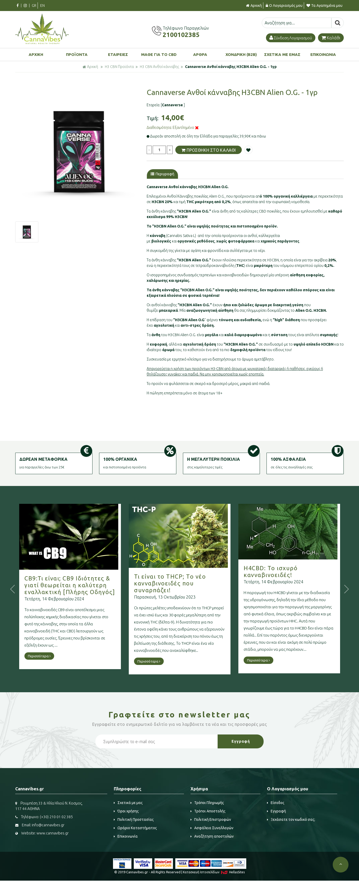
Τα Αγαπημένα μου (324, 5)
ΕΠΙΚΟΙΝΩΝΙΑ (323, 54)
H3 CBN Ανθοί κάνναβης (159, 67)
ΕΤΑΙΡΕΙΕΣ (118, 54)
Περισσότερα (54, 656)
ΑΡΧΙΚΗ (36, 54)
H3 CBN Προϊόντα (119, 67)
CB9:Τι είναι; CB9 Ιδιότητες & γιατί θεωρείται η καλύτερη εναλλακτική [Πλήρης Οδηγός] (84, 585)
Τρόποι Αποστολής (208, 811)
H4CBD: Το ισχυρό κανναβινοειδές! (285, 571)
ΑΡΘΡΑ (200, 54)
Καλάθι (330, 37)
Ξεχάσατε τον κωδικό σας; (291, 819)
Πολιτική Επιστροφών (211, 819)
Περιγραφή (162, 174)
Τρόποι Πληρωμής (207, 803)
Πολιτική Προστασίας (134, 819)
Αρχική (254, 5)
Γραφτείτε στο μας (179, 714)
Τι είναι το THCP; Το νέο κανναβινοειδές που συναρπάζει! (184, 583)
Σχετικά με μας (128, 803)
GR (34, 5)
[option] (79, 152)
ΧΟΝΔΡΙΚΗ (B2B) (241, 54)
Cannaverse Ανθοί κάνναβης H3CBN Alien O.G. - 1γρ (231, 67)
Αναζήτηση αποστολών (212, 836)
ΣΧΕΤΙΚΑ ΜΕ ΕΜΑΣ (282, 54)
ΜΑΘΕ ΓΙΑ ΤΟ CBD (159, 54)
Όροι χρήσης (126, 811)
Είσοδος (275, 803)
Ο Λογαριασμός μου (284, 5)
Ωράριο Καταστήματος (135, 828)
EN (42, 5)
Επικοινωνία (126, 836)
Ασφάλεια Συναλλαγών (212, 828)
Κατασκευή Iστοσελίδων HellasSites (214, 872)
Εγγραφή (276, 811)
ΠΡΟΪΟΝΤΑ (77, 54)
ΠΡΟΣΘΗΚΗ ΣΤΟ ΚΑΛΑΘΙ (208, 150)
